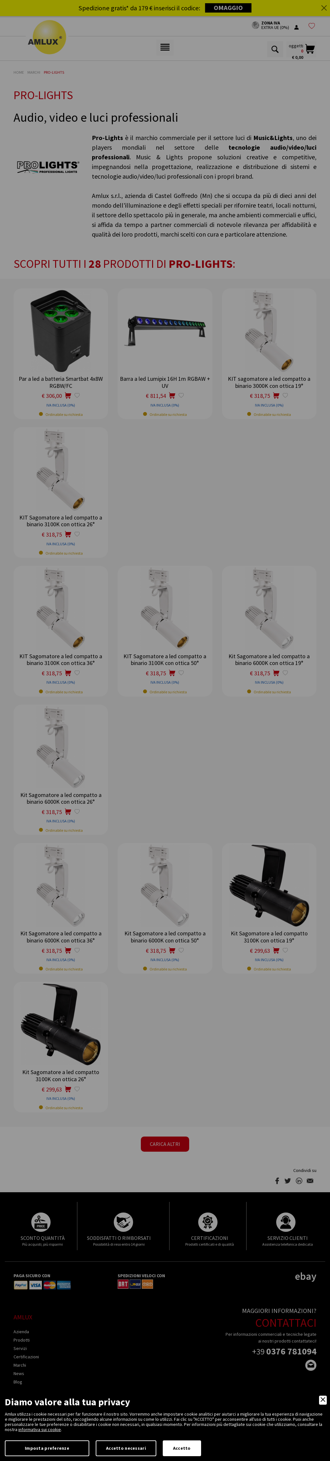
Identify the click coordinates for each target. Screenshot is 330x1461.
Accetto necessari (126, 1448)
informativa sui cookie (39, 1429)
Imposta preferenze (47, 1448)
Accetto (182, 1448)
